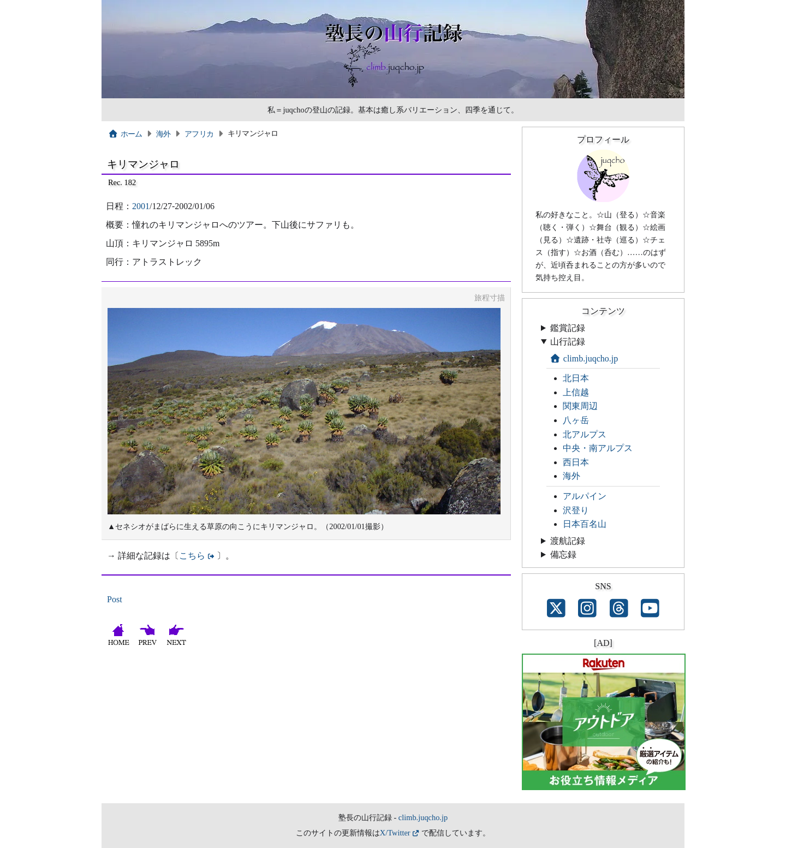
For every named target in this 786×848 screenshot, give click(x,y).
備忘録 (563, 554)
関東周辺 (580, 406)
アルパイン (584, 496)
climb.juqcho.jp (584, 358)
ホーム (125, 133)
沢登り (576, 510)
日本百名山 (584, 524)
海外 (163, 133)
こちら (192, 555)
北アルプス (584, 434)
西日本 (576, 462)
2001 (141, 206)
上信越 (576, 392)
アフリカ (198, 133)
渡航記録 (567, 540)
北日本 (576, 378)
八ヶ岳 (576, 420)
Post (114, 599)
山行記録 (567, 341)
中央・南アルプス (598, 448)
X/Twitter (395, 832)
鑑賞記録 (567, 328)
